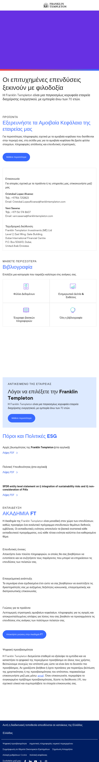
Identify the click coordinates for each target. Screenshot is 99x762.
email (41, 676)
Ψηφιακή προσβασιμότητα (15, 743)
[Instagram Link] (46, 760)
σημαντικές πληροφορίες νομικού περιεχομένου (51, 743)
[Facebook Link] (25, 760)
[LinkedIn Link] (30, 760)
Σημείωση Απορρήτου (62, 749)
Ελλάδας (8, 733)
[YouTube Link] (35, 760)
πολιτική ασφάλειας (38, 754)
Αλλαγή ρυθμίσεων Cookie (15, 754)
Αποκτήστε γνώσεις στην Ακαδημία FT (24, 634)
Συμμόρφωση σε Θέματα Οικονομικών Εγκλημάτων (26, 749)
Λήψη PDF (9, 453)
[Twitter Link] (40, 760)
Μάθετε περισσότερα (16, 157)
